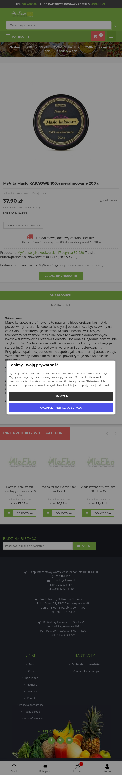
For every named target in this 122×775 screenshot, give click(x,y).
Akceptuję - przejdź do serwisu (61, 407)
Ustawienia (61, 396)
